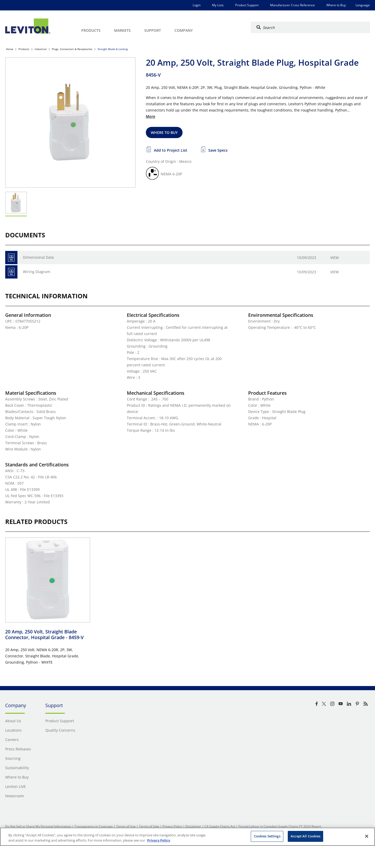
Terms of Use (126, 826)
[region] (187, 837)
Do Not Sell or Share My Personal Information (38, 826)
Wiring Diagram (36, 271)
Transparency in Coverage (93, 826)
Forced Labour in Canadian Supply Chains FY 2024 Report (280, 826)
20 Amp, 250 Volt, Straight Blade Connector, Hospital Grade (44, 634)
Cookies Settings (267, 836)
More (150, 116)
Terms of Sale (149, 826)
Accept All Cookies (305, 836)
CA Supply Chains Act (219, 826)
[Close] (366, 836)
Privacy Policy (172, 826)
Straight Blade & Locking (113, 49)
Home (9, 49)
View (334, 257)
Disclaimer (193, 826)
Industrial (41, 49)
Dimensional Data (38, 257)
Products (23, 49)
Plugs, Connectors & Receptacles (72, 49)
